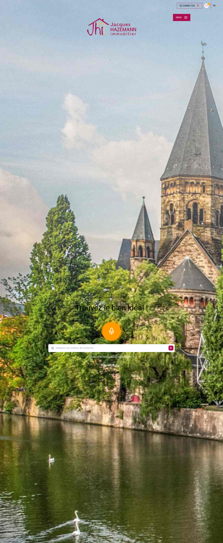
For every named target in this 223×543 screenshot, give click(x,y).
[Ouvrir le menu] (181, 17)
